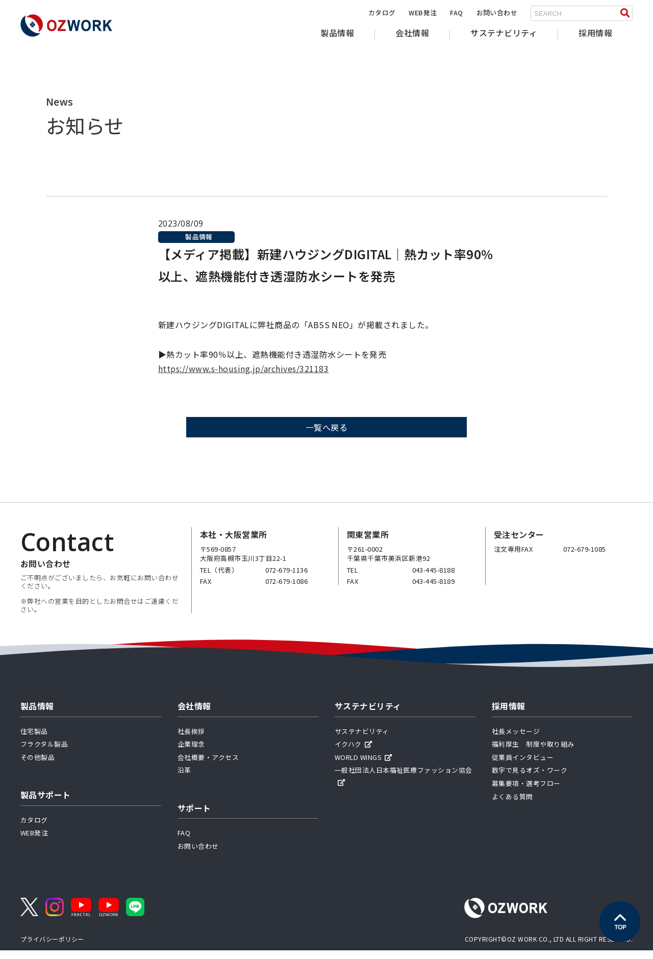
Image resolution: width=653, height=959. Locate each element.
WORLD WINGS (363, 765)
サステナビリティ (503, 33)
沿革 (184, 778)
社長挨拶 (191, 739)
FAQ (456, 12)
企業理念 (191, 752)
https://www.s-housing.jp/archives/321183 (243, 377)
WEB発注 (423, 12)
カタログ (382, 12)
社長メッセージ (516, 739)
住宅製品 (34, 739)
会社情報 (412, 33)
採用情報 (595, 33)
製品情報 (337, 33)
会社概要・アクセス (208, 765)
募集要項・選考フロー (526, 791)
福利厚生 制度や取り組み (533, 752)
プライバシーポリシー (52, 947)
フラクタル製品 (44, 752)
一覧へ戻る (326, 436)
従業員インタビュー (523, 765)
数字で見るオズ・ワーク (529, 778)
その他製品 (37, 765)
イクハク (353, 752)
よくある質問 (512, 804)
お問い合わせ (497, 12)
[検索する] (625, 13)
